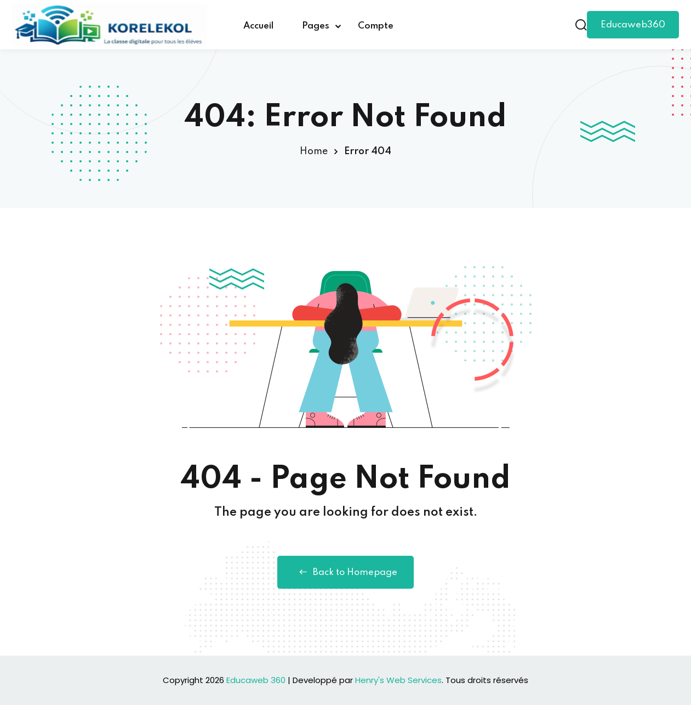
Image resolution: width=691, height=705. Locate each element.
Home (314, 151)
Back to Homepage (345, 572)
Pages (315, 26)
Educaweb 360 (255, 680)
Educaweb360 (633, 25)
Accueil (258, 26)
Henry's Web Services (398, 680)
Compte (375, 26)
